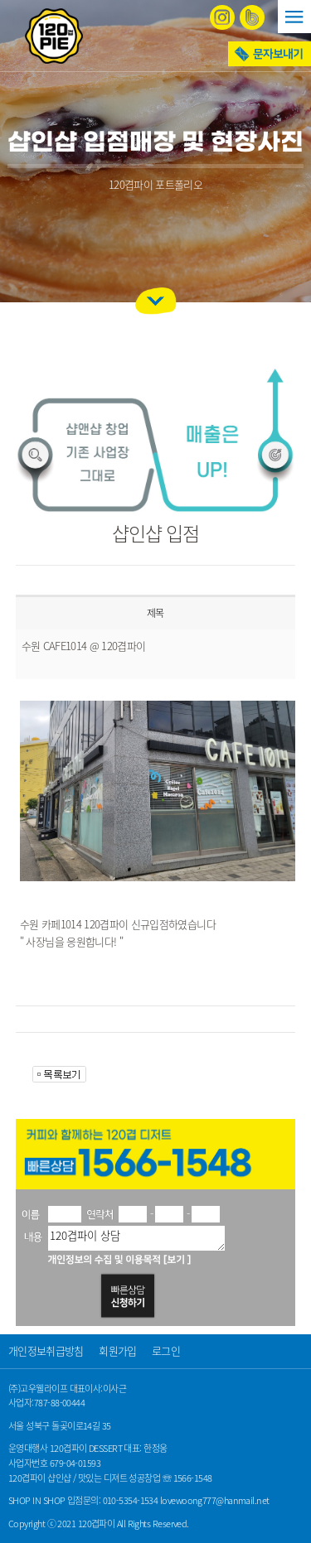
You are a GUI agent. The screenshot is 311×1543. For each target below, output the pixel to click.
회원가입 (117, 1350)
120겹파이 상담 (136, 1238)
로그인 (166, 1350)
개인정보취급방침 (46, 1350)
